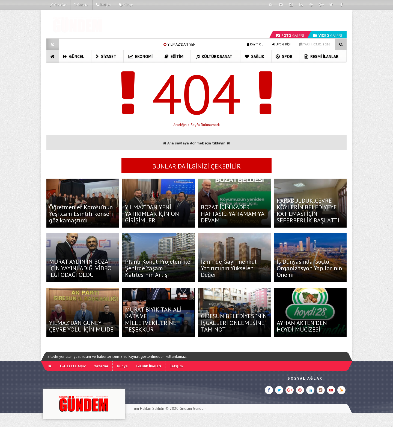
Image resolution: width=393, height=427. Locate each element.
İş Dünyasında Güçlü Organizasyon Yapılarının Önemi (309, 268)
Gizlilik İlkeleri (148, 366)
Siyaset (106, 56)
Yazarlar (58, 4)
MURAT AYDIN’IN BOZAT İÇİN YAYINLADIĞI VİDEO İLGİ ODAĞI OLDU (80, 268)
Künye (126, 4)
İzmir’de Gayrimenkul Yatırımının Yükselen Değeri (229, 268)
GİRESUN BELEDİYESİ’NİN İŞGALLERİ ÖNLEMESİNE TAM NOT (234, 322)
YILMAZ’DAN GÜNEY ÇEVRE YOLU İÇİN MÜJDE (81, 326)
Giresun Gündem (193, 408)
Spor (284, 56)
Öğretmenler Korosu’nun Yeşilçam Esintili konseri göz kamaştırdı (81, 213)
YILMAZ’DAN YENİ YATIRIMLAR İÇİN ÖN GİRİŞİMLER (152, 213)
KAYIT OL (255, 44)
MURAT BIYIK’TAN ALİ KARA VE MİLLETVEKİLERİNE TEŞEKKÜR (153, 319)
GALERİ (290, 35)
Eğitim (174, 56)
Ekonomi (140, 56)
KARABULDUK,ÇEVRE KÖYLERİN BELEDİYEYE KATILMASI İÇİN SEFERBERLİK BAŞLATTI (308, 210)
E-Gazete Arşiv (73, 366)
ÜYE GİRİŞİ (281, 44)
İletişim (103, 4)
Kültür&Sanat (214, 56)
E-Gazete (81, 4)
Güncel (73, 56)
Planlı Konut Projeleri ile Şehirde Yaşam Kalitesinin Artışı (157, 268)
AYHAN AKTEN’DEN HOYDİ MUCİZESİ (302, 326)
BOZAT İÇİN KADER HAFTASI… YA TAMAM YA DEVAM (232, 213)
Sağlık (254, 56)
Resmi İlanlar (321, 56)
